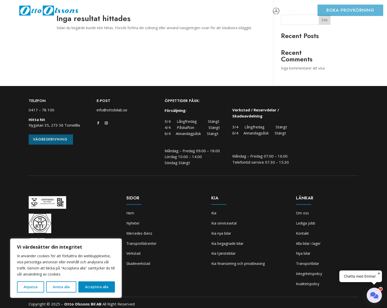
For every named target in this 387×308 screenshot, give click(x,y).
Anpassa (31, 286)
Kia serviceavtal (224, 223)
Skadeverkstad (224, 11)
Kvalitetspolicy (307, 283)
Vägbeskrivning (50, 139)
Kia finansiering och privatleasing (238, 263)
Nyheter (114, 11)
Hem (96, 11)
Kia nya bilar (221, 233)
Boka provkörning (350, 10)
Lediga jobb (305, 223)
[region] (66, 268)
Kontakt (302, 233)
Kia (247, 11)
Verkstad (195, 11)
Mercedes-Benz (139, 233)
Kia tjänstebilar (223, 253)
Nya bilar (303, 253)
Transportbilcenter (161, 11)
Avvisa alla (61, 286)
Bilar (132, 11)
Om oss (262, 11)
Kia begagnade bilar (227, 243)
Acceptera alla (96, 286)
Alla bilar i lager (308, 243)
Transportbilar (307, 263)
